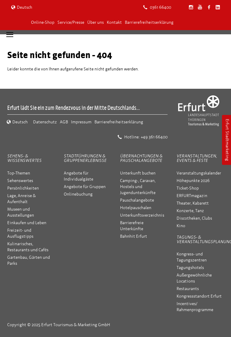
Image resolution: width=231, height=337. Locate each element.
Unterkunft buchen (138, 173)
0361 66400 (157, 7)
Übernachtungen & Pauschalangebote (141, 158)
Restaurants (188, 288)
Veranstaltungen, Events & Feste (197, 158)
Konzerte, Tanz (190, 210)
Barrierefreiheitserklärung (149, 22)
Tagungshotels (190, 267)
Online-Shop (42, 22)
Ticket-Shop (188, 188)
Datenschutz (45, 122)
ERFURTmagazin (192, 195)
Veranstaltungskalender (199, 173)
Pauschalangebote (137, 200)
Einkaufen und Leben (26, 222)
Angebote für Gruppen (85, 186)
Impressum (81, 122)
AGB (64, 122)
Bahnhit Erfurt (133, 236)
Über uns (95, 22)
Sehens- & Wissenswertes (24, 158)
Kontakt (114, 22)
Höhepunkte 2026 (193, 180)
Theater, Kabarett (193, 203)
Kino (181, 225)
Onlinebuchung (78, 194)
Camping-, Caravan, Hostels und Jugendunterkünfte (138, 186)
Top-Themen (18, 173)
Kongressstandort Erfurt (199, 296)
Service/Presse (70, 22)
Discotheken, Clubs (194, 218)
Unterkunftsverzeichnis (142, 215)
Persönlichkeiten (23, 188)
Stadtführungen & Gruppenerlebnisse (85, 158)
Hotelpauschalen (135, 207)
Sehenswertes (20, 180)
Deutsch (21, 7)
